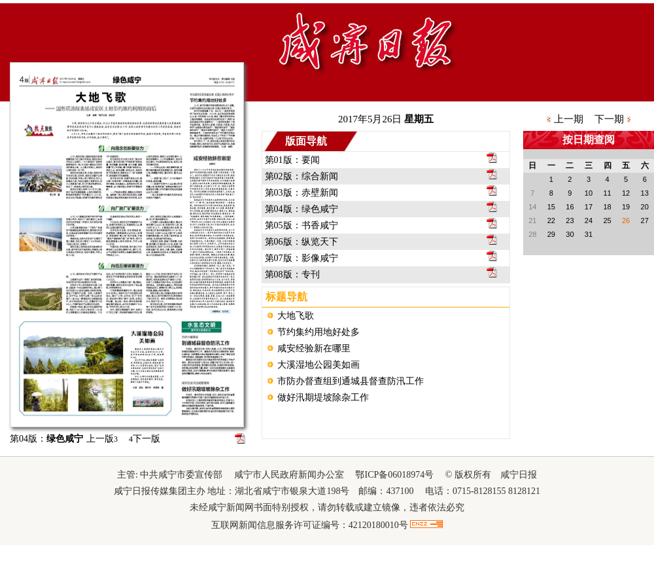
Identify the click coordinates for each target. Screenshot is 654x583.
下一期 (609, 119)
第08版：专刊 (292, 274)
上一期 (568, 119)
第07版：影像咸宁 (301, 258)
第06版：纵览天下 (301, 242)
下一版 (144, 439)
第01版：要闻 (292, 160)
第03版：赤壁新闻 (301, 193)
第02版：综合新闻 (301, 176)
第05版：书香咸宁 (301, 225)
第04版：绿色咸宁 (301, 209)
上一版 (102, 439)
